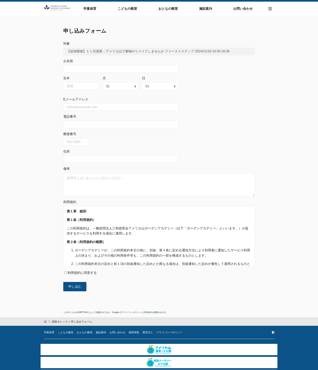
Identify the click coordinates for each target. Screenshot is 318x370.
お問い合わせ (243, 9)
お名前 (68, 63)
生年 (66, 80)
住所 (66, 153)
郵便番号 (69, 136)
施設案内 (209, 9)
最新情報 (134, 334)
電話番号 (69, 118)
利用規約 (148, 314)
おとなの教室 (175, 9)
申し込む (74, 288)
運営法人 (147, 334)
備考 (66, 171)
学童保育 (103, 9)
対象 (66, 45)
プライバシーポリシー (131, 314)
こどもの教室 (137, 9)
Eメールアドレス (75, 101)
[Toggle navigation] (270, 10)
